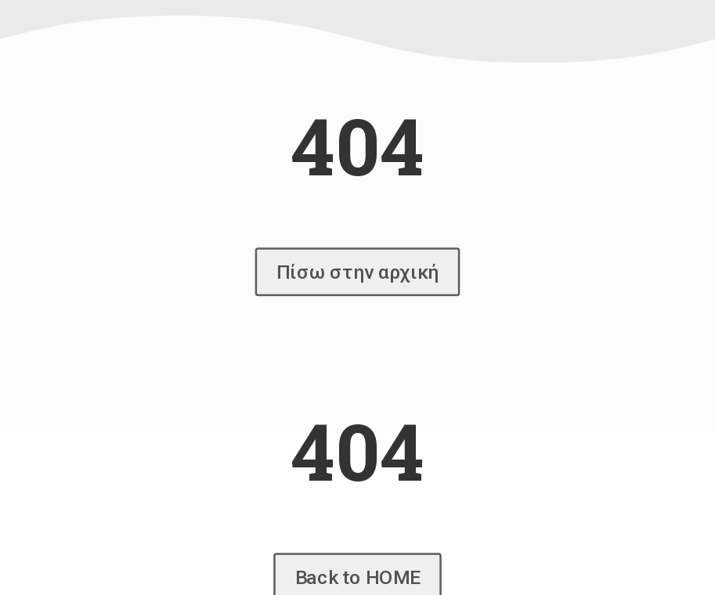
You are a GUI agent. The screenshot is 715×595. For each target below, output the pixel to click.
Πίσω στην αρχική (357, 271)
